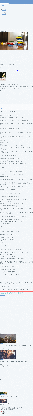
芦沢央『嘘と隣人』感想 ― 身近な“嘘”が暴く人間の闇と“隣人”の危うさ (13, 406)
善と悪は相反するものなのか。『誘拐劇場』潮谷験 (10, 408)
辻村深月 (1, 295)
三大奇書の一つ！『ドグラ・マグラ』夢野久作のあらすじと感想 (12, 407)
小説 (2, 6)
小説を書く (5, 13)
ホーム (3, 5)
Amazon (11, 76)
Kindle (13, 76)
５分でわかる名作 (4, 9)
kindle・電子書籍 (4, 14)
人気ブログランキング (3, 412)
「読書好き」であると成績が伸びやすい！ (8, 409)
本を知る (5, 12)
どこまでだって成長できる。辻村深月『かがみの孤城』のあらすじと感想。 (12, 292)
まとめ (3, 8)
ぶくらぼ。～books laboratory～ (8, 2)
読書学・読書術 (4, 10)
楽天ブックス (8, 76)
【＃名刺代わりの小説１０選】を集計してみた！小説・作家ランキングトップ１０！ (13, 293)
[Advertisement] (16, 21)
